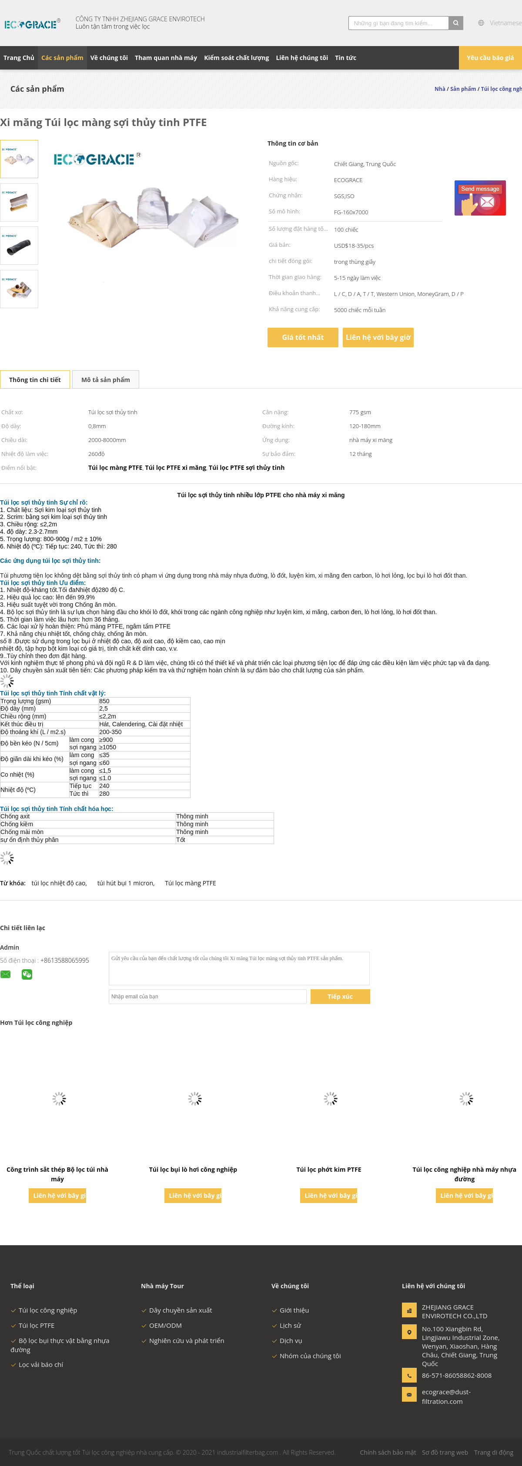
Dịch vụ (286, 1340)
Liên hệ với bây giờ (378, 337)
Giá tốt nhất (303, 337)
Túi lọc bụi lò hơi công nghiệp (193, 1169)
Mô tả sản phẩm (105, 380)
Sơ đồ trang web (445, 1452)
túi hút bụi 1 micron (125, 883)
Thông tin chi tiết (35, 380)
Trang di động (493, 1452)
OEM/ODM (161, 1325)
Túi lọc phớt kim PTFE (328, 1169)
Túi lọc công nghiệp (43, 1310)
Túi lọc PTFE (32, 1325)
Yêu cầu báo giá (490, 57)
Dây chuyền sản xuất (176, 1310)
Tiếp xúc (340, 996)
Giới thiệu (290, 1310)
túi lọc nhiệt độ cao (59, 883)
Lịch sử (286, 1325)
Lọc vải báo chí (36, 1364)
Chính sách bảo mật (388, 1452)
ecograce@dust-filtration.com (446, 1396)
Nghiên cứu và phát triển (182, 1340)
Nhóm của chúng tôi (306, 1355)
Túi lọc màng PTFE (190, 883)
